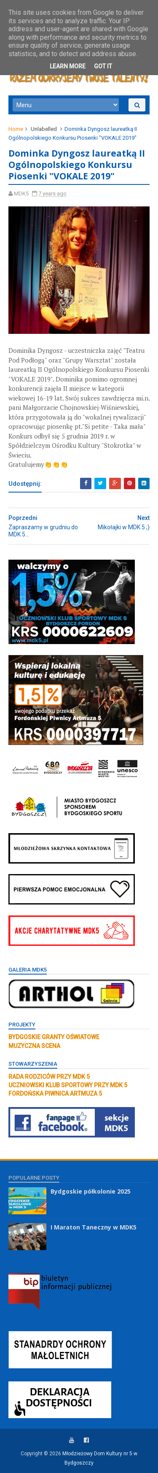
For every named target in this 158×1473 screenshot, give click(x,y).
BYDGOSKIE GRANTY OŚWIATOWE (53, 1037)
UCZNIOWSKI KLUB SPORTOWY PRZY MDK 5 (67, 1085)
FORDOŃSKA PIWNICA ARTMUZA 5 (55, 1093)
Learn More (68, 66)
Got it (103, 66)
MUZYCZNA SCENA (34, 1045)
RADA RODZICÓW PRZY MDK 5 (49, 1076)
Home (15, 129)
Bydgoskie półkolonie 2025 (91, 1191)
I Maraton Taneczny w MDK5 (94, 1227)
